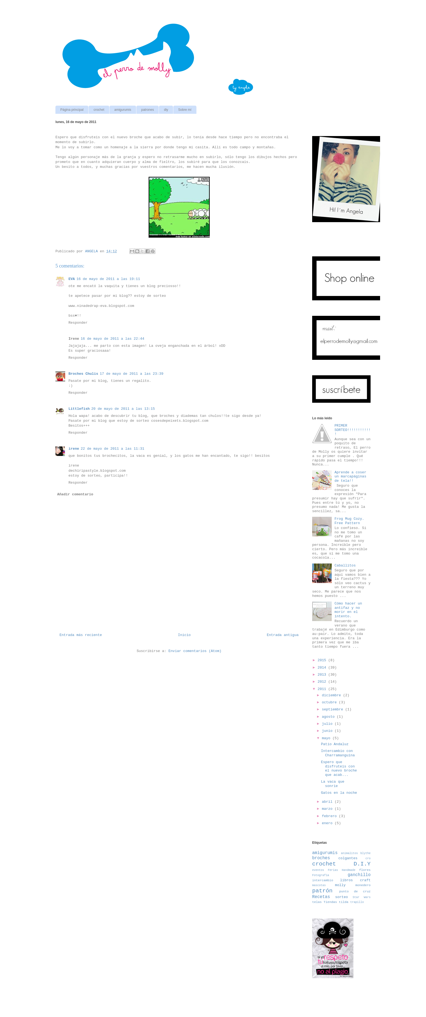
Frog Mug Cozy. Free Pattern (349, 521)
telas (317, 902)
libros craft (355, 880)
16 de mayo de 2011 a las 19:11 (108, 279)
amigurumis (122, 110)
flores (365, 870)
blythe (366, 853)
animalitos (349, 853)
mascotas (319, 885)
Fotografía (320, 875)
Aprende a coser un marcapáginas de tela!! (350, 476)
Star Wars (362, 897)
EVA (71, 279)
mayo (327, 738)
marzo (328, 809)
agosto (329, 717)
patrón (322, 891)
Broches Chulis (83, 374)
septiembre (333, 709)
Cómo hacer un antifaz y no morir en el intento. (348, 610)
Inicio (184, 635)
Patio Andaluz (334, 744)
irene (73, 449)
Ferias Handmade (341, 870)
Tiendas (330, 902)
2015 (323, 660)
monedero (363, 885)
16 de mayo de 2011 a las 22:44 (112, 339)
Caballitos (345, 565)
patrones (147, 110)
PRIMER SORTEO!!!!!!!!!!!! (352, 430)
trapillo (357, 902)
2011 (323, 689)
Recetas (321, 897)
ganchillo (359, 875)
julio (328, 724)
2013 (323, 675)
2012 (323, 682)
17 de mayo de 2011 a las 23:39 (131, 374)
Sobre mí (185, 110)
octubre (330, 702)
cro (368, 858)
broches (321, 858)
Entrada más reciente (80, 635)
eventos (318, 870)
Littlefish (79, 409)
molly (340, 885)
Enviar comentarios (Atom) (194, 651)
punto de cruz (355, 891)
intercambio (322, 880)
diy (166, 110)
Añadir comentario (75, 494)
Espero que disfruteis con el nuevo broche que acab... (339, 768)
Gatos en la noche (339, 793)
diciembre (332, 695)
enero (328, 823)
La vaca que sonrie (332, 784)
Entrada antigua (283, 635)
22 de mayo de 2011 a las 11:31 (112, 449)
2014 (323, 668)
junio (328, 731)
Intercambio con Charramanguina (338, 753)
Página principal (71, 110)
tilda (343, 902)
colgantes (348, 858)
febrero (330, 816)
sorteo (341, 897)
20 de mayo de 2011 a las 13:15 (123, 409)
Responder (77, 323)
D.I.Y (362, 864)
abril (328, 802)
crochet (98, 110)
